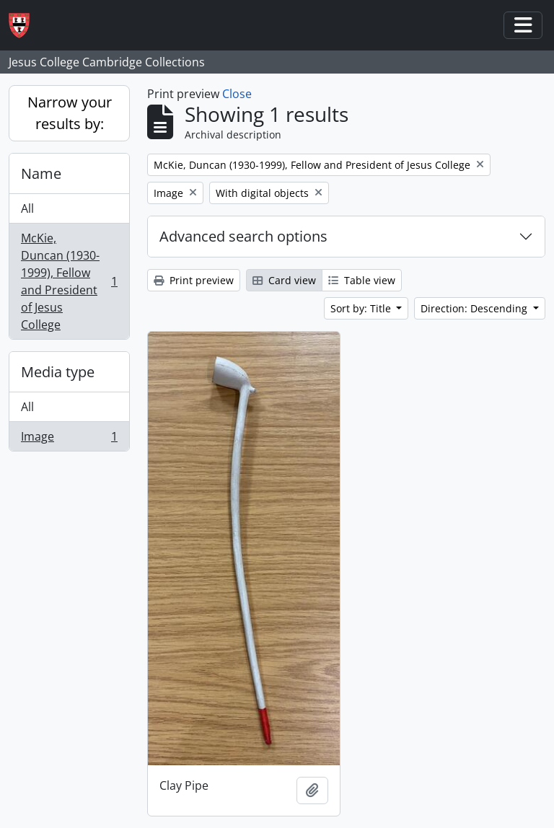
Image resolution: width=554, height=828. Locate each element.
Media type (57, 372)
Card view (284, 280)
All (27, 208)
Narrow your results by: (69, 112)
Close (237, 94)
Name (41, 173)
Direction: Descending (475, 308)
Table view (361, 280)
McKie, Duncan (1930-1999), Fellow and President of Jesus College (69, 281)
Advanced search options (243, 236)
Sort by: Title (362, 308)
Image (69, 439)
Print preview (194, 280)
